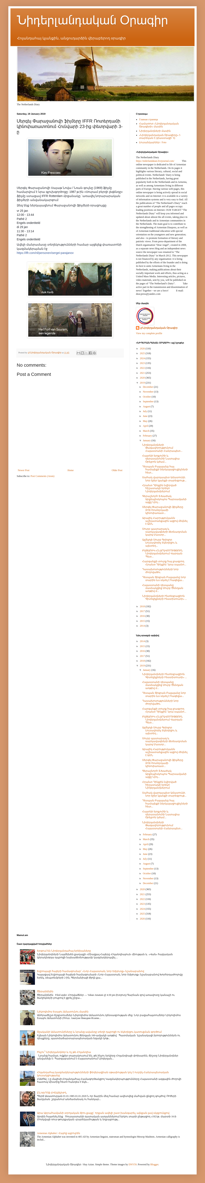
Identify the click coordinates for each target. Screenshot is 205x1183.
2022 (143, 367)
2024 (143, 358)
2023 (143, 363)
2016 (143, 616)
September (148, 401)
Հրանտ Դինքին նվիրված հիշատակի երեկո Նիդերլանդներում (159, 488)
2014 (143, 625)
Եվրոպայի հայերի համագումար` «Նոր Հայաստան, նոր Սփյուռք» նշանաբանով (90, 971)
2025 (143, 353)
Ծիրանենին (45, 991)
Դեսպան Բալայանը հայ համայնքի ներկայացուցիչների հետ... (165, 469)
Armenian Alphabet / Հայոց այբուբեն (58, 1133)
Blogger (154, 1164)
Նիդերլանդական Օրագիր (92, 20)
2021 (143, 372)
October (147, 396)
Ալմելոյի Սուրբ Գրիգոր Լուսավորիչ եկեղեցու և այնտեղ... (159, 542)
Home (71, 470)
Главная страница (148, 119)
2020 (143, 377)
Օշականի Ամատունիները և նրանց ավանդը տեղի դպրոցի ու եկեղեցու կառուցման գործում (99, 1031)
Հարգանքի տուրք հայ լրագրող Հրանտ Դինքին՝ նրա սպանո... (164, 563)
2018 (143, 606)
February (147, 435)
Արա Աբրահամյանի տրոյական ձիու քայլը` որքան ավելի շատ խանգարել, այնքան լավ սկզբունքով (103, 1112)
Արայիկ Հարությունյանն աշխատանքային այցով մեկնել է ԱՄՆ (164, 521)
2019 (143, 382)
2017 (143, 611)
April (146, 425)
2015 (143, 621)
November (148, 391)
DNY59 (133, 1164)
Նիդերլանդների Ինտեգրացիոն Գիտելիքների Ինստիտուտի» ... (164, 597)
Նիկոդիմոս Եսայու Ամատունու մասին (62, 1011)
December (148, 386)
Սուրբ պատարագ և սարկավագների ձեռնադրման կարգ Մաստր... (164, 531)
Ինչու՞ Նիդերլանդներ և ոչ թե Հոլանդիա (64, 1052)
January (147, 440)
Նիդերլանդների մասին (155, 130)
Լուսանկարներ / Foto (152, 142)
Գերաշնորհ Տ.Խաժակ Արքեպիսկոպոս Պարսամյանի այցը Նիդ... (164, 499)
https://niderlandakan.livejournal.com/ (155, 160)
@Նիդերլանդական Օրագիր (159, 327)
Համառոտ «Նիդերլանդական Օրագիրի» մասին (159, 125)
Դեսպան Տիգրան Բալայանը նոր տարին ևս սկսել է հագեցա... (164, 579)
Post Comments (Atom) (42, 476)
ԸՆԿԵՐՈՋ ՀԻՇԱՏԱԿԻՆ (52, 1092)
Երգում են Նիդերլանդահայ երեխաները (64, 950)
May (145, 421)
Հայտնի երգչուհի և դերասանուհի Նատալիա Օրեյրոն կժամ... (161, 458)
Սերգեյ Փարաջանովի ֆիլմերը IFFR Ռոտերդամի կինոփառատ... (162, 510)
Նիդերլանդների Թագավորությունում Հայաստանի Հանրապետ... (162, 447)
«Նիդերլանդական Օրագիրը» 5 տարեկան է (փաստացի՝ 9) (159, 136)
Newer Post (23, 470)
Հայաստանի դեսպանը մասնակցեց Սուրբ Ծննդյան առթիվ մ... (162, 588)
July (145, 411)
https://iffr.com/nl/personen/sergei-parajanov (45, 253)
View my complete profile (149, 333)
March (146, 430)
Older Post (117, 470)
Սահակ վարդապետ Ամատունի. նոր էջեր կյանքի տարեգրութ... (164, 479)
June (145, 416)
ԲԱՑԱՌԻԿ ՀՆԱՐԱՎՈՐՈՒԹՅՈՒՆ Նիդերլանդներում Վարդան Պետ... (162, 553)
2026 (143, 348)
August (147, 406)
